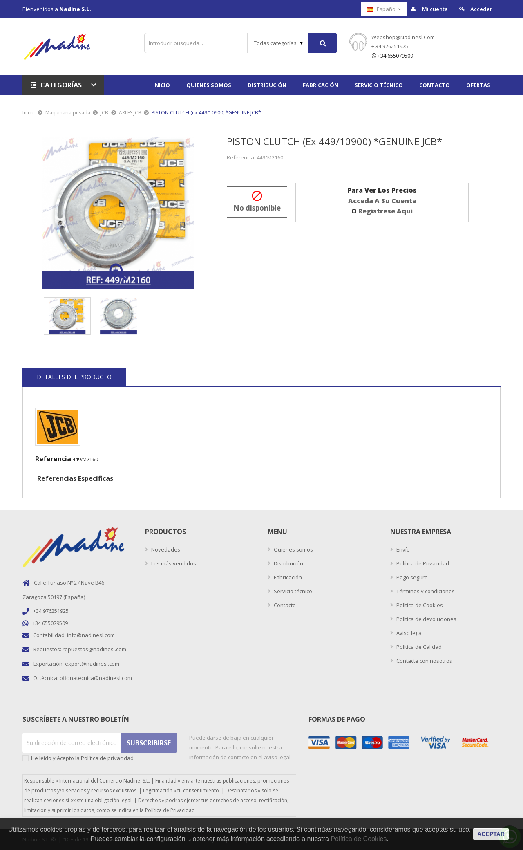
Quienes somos (293, 549)
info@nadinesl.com (91, 635)
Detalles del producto (74, 377)
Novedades (165, 549)
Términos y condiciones (425, 591)
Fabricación (287, 577)
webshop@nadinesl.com (403, 37)
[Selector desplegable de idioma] (384, 9)
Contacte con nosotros (423, 660)
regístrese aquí (385, 210)
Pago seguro (411, 577)
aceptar (491, 834)
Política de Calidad (418, 646)
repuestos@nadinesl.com (94, 649)
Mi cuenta (429, 9)
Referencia (53, 458)
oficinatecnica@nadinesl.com (96, 678)
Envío (402, 549)
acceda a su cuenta (382, 200)
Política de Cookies (419, 605)
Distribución (288, 563)
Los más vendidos (173, 563)
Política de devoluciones (425, 619)
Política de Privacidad (422, 563)
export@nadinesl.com (92, 663)
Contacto (284, 605)
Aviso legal (409, 633)
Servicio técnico (292, 591)
